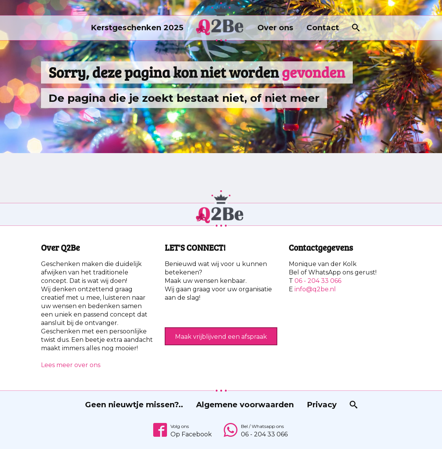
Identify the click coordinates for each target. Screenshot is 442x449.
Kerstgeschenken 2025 (137, 27)
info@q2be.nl (315, 289)
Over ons (275, 27)
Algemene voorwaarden (245, 404)
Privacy (322, 404)
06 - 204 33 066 (318, 280)
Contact (322, 27)
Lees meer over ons (70, 365)
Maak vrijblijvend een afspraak (221, 336)
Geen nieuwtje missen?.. (134, 404)
